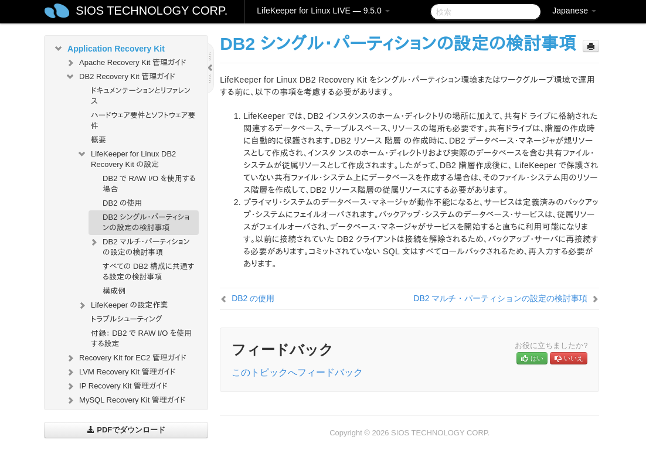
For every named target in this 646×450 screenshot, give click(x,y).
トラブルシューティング (126, 319)
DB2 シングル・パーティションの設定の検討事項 (146, 222)
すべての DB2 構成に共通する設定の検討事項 (148, 271)
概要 (98, 139)
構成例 (114, 291)
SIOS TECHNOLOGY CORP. (151, 10)
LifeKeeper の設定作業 (122, 305)
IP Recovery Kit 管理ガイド (116, 386)
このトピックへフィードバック (297, 372)
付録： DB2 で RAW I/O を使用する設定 (141, 338)
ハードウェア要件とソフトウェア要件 (143, 120)
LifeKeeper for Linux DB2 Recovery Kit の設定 (126, 158)
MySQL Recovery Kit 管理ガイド (125, 400)
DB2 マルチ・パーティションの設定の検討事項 (139, 246)
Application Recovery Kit (109, 49)
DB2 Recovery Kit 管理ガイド (120, 77)
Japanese (574, 10)
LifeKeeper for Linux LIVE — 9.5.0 (323, 10)
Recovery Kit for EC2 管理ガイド (125, 358)
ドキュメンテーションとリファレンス (141, 95)
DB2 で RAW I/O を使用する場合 (149, 183)
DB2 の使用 (122, 203)
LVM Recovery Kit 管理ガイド (120, 372)
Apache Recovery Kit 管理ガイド (125, 63)
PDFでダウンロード (126, 429)
